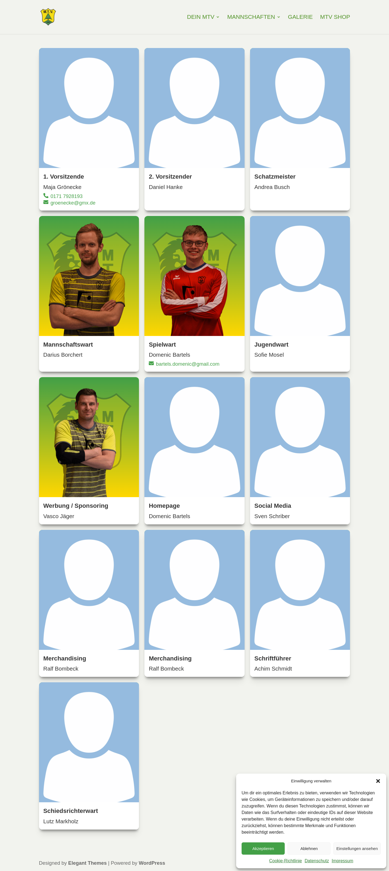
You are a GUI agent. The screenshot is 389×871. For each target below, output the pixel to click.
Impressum (342, 860)
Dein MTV (200, 17)
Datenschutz (317, 860)
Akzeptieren (263, 848)
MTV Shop (335, 17)
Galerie (300, 17)
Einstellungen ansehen (357, 848)
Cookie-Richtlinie (285, 860)
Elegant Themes (87, 863)
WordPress (152, 863)
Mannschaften (251, 17)
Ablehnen (308, 848)
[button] (378, 781)
